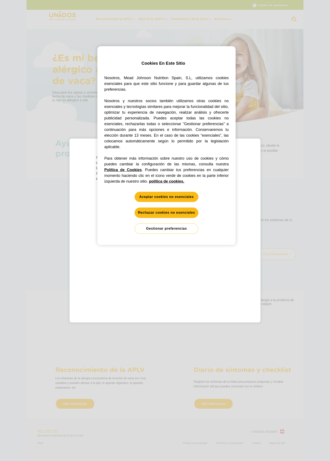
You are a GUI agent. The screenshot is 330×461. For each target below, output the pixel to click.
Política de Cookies (123, 170)
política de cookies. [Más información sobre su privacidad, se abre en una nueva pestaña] (166, 181)
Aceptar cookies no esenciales (166, 197)
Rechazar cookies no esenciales (166, 212)
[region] (166, 145)
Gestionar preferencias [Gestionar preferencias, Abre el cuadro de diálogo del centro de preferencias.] (166, 228)
